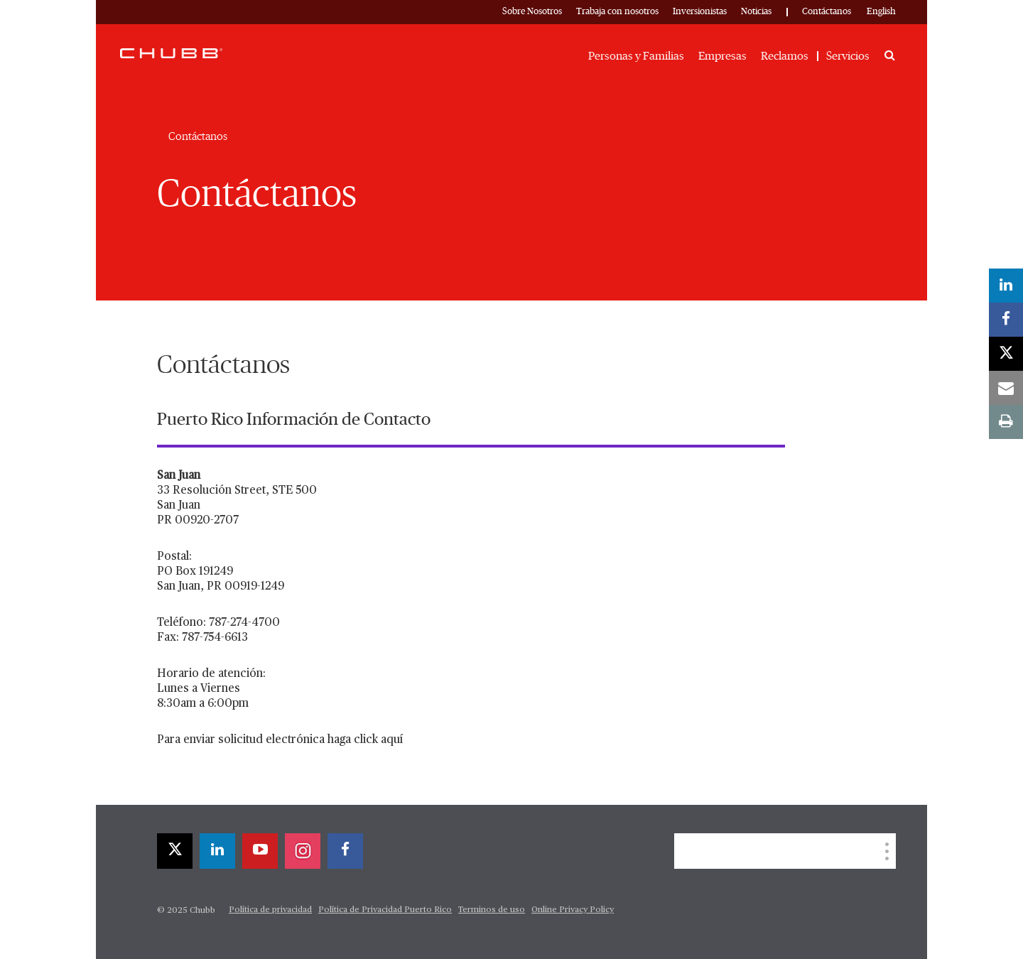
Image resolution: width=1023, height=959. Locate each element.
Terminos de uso (491, 910)
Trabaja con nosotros (617, 11)
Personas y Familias (636, 56)
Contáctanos (826, 11)
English (881, 11)
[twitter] (175, 851)
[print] (1006, 422)
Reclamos (784, 56)
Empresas (722, 56)
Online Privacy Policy (572, 910)
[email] (1006, 388)
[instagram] (302, 851)
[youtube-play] (260, 851)
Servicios (848, 56)
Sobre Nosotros (532, 11)
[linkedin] (217, 851)
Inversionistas (700, 11)
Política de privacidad (270, 910)
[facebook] (345, 851)
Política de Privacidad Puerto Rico (385, 910)
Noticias (756, 11)
